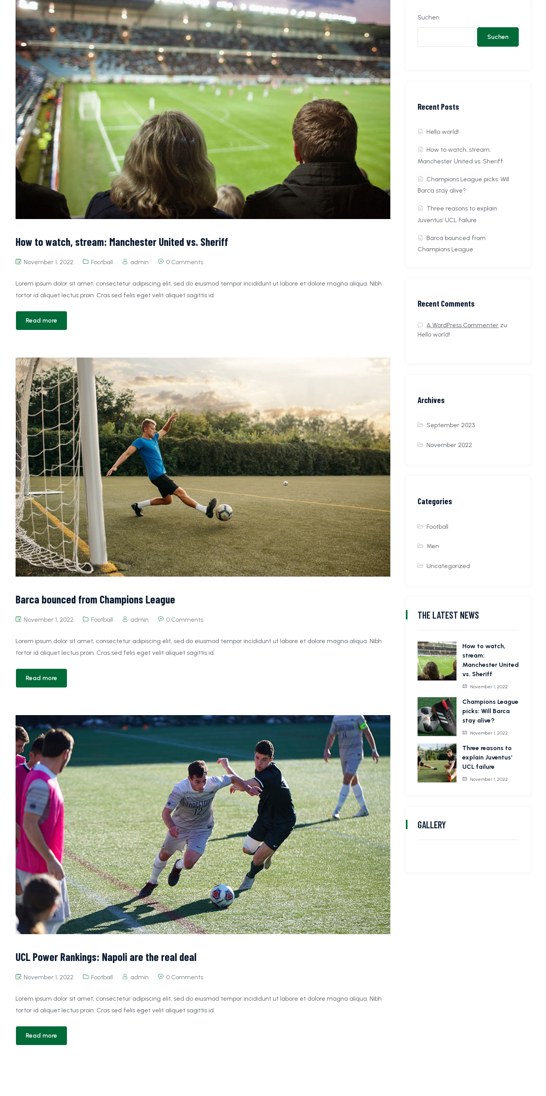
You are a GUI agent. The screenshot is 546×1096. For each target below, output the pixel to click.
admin (139, 262)
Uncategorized (448, 566)
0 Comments (184, 262)
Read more (41, 320)
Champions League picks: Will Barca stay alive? (490, 711)
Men (433, 546)
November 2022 (449, 445)
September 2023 (451, 425)
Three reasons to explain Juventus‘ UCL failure (487, 757)
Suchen (428, 17)
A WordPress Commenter (463, 325)
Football (102, 262)
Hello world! (443, 131)
